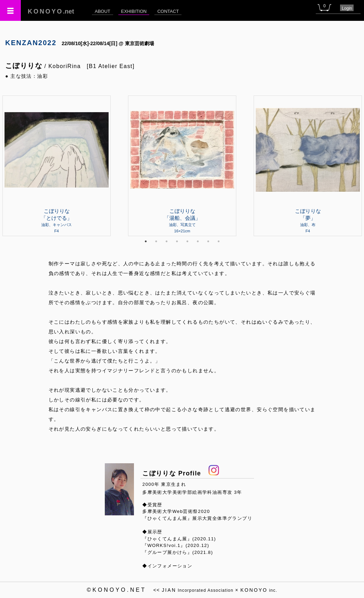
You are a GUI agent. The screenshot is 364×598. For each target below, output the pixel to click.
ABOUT (102, 11)
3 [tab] (166, 241)
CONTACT (168, 11)
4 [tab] (176, 241)
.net (51, 11)
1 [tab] (145, 241)
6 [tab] (197, 241)
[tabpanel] (182, 165)
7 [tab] (208, 241)
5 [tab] (187, 241)
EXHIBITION (134, 11)
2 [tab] (156, 241)
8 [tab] (218, 241)
